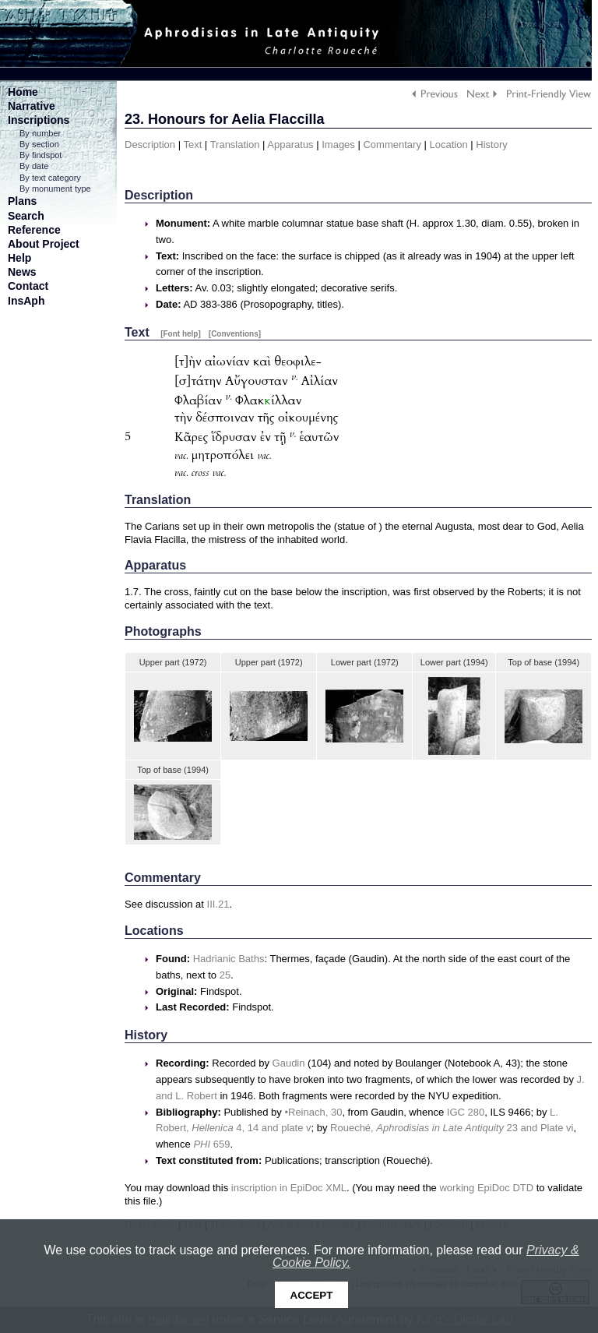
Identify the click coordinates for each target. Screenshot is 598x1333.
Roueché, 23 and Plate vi (451, 1128)
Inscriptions (38, 120)
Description (150, 144)
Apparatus (290, 144)
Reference (34, 230)
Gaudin (289, 1063)
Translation (235, 144)
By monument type (55, 188)
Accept (311, 1295)
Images (338, 144)
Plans (22, 201)
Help (19, 258)
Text (192, 144)
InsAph (26, 300)
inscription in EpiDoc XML (288, 1188)
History (491, 144)
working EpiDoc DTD (486, 1188)
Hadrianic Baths (229, 958)
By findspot (40, 155)
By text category (50, 177)
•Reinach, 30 (313, 1112)
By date (33, 166)
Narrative (31, 106)
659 (211, 1144)
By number (40, 133)
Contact (28, 286)
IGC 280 (465, 1112)
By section (39, 144)
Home (23, 92)
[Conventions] (235, 334)
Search (26, 216)
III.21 (218, 904)
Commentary (391, 144)
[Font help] (180, 334)
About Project (43, 244)
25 (225, 975)
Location (449, 144)
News (22, 272)
